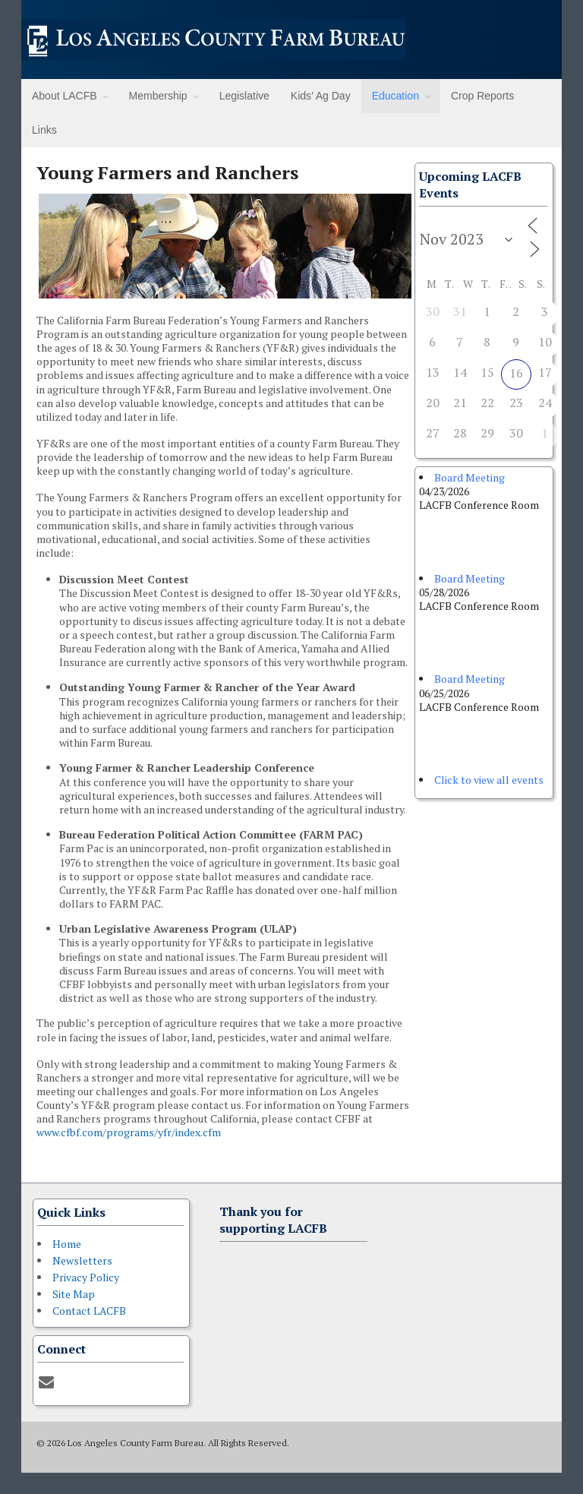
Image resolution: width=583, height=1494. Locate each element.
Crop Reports (482, 96)
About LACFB (64, 96)
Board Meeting (469, 477)
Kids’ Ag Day (321, 96)
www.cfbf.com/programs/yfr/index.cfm (128, 1132)
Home (66, 1244)
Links (44, 130)
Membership (158, 96)
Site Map (73, 1294)
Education (395, 96)
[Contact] (46, 1381)
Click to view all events (489, 779)
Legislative (244, 96)
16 (516, 373)
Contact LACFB (89, 1310)
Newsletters (82, 1260)
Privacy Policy (85, 1277)
